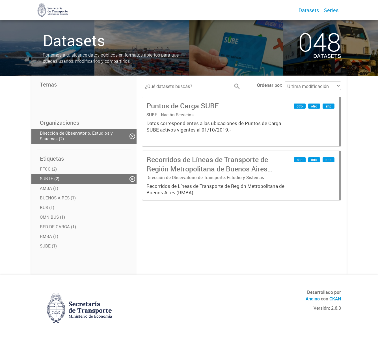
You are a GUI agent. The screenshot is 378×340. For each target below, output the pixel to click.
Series (331, 10)
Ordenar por (269, 85)
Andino (313, 299)
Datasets (309, 10)
